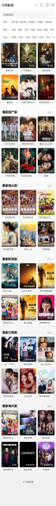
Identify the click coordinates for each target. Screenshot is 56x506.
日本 (52, 30)
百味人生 (28, 249)
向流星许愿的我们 (11, 249)
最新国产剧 (9, 112)
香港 (20, 30)
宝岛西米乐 (10, 217)
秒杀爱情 (28, 364)
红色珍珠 (28, 396)
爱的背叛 (28, 438)
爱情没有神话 (28, 144)
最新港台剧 (9, 185)
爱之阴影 (46, 438)
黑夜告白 (10, 70)
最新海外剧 (9, 406)
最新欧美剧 (9, 259)
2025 (20, 37)
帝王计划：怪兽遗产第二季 (15, 291)
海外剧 (49, 22)
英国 (46, 30)
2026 (13, 37)
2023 (34, 37)
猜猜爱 (46, 469)
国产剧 (14, 22)
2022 (41, 37)
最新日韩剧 (9, 332)
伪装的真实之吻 (10, 396)
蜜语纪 (10, 102)
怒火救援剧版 (46, 291)
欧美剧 (32, 22)
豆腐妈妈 (46, 249)
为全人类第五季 (28, 291)
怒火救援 (28, 322)
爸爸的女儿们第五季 (12, 322)
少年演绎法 (10, 144)
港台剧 (23, 22)
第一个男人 (10, 364)
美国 (33, 30)
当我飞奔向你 (28, 102)
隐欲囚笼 (28, 469)
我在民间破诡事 (28, 176)
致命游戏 (46, 70)
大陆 (13, 30)
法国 (39, 30)
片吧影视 (7, 5)
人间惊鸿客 (10, 176)
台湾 (26, 30)
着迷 (46, 176)
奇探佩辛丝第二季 (11, 469)
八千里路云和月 (28, 70)
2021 (48, 37)
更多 (50, 112)
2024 (27, 37)
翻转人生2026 (46, 144)
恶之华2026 (46, 364)
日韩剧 (40, 22)
